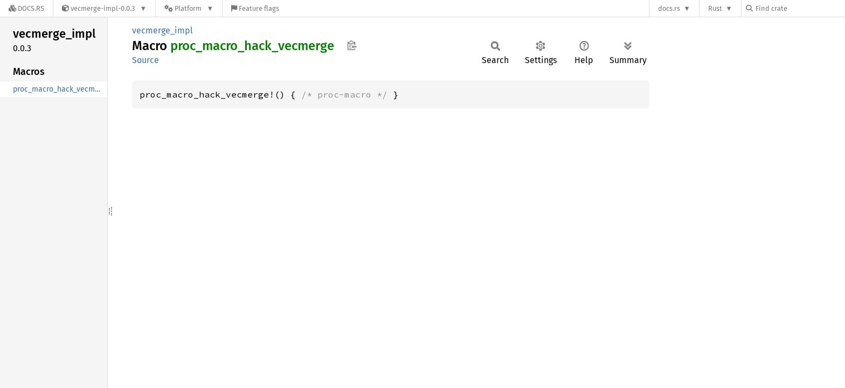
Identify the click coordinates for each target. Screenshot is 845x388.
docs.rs (669, 8)
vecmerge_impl (162, 30)
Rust (715, 8)
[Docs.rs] (26, 8)
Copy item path (352, 45)
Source (145, 60)
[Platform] (189, 8)
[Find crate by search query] (799, 8)
